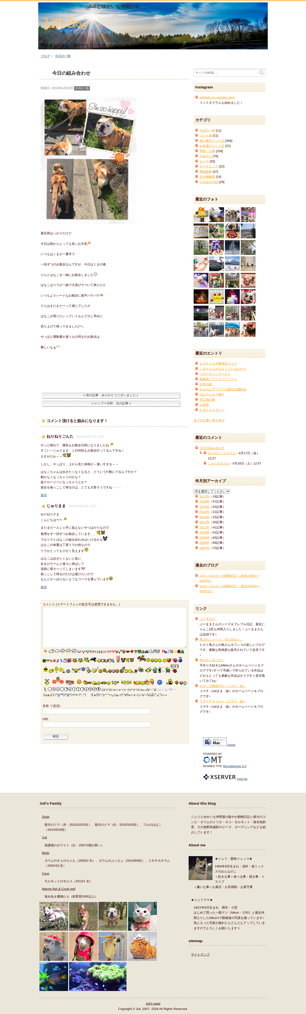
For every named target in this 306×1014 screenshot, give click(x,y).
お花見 (204, 405)
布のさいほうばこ (212, 660)
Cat (44, 837)
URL (46, 719)
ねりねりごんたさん (222, 453)
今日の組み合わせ (71, 73)
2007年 (205, 548)
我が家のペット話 (212, 141)
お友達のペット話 (212, 146)
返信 (44, 495)
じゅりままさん (219, 463)
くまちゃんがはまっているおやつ (223, 369)
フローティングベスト (215, 374)
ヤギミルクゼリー (212, 410)
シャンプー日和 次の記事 (109, 403)
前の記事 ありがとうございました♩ (112, 395)
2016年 (205, 501)
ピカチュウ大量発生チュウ (218, 363)
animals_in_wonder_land (217, 97)
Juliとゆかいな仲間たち (114, 6)
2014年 (205, 512)
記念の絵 (206, 384)
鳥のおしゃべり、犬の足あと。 (221, 639)
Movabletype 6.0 (234, 766)
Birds (45, 853)
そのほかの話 (209, 182)
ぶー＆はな (207, 619)
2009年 (205, 537)
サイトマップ (200, 954)
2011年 (205, 527)
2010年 (205, 532)
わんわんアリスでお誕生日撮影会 (223, 389)
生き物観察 (207, 176)
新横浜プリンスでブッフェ (218, 379)
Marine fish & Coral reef (58, 889)
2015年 (205, 507)
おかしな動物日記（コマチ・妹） (223, 686)
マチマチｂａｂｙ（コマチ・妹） (223, 701)
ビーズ (204, 161)
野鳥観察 (206, 171)
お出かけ (206, 156)
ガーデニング (209, 166)
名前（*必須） (52, 706)
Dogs (45, 817)
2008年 (205, 542)
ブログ (45, 56)
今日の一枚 (63, 56)
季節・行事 (207, 151)
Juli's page (153, 1003)
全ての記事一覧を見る (209, 420)
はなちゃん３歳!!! (212, 394)
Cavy (45, 873)
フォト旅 (206, 135)
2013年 (205, 517)
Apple (231, 745)
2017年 (205, 496)
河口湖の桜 (207, 399)
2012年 (205, 522)
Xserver (242, 779)
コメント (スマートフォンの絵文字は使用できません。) (81, 604)
